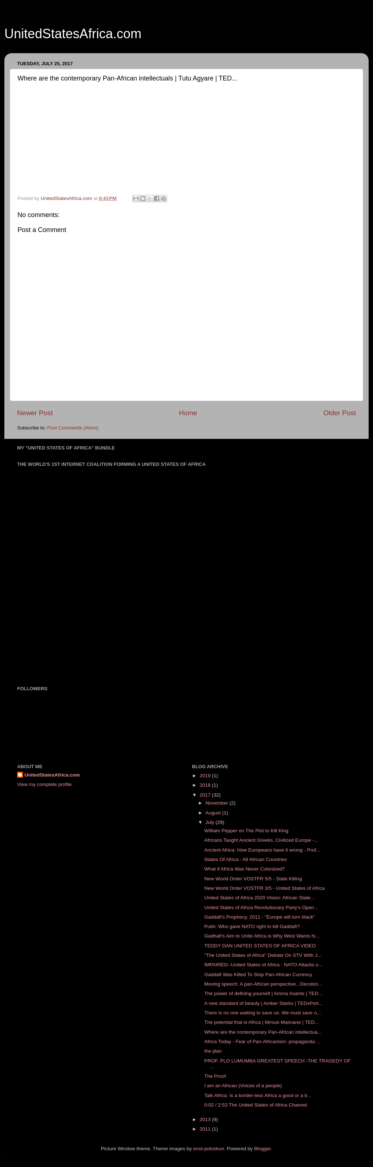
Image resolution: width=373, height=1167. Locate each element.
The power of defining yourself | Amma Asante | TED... (263, 993)
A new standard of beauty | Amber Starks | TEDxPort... (263, 1003)
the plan (213, 1051)
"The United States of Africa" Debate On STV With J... (263, 955)
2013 (206, 1119)
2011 (206, 1129)
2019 (206, 775)
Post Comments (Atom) (72, 428)
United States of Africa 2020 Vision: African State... (259, 897)
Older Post (339, 413)
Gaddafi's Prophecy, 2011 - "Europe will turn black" (259, 917)
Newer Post (35, 413)
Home (188, 413)
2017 (206, 795)
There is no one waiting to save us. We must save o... (262, 1012)
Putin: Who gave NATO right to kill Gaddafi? (252, 926)
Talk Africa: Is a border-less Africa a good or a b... (257, 1095)
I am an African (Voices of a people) (243, 1085)
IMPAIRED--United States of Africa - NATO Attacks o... (263, 964)
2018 (206, 785)
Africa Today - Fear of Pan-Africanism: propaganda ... (262, 1041)
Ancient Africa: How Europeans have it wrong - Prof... (262, 850)
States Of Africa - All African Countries (245, 859)
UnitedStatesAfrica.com (72, 33)
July (210, 822)
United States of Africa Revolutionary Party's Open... (261, 907)
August (213, 813)
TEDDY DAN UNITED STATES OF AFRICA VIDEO (260, 945)
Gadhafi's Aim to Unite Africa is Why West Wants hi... (261, 936)
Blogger (262, 1148)
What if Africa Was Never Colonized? (244, 869)
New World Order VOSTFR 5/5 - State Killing (253, 878)
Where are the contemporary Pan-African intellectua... (263, 1032)
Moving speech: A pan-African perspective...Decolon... (263, 984)
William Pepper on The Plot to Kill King (246, 830)
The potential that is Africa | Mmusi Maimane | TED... (261, 1022)
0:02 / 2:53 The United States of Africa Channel (255, 1105)
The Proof (215, 1076)
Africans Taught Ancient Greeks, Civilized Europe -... (261, 840)
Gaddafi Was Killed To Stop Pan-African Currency (258, 974)
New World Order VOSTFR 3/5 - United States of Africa (264, 888)
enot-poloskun (208, 1148)
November (217, 803)
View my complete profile (44, 784)
